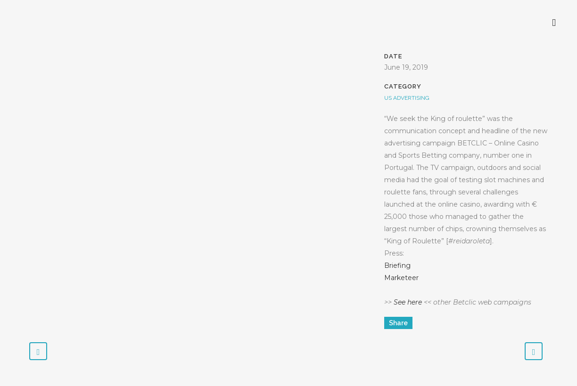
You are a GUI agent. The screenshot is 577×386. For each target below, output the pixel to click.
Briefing (397, 265)
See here (408, 302)
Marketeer (401, 277)
